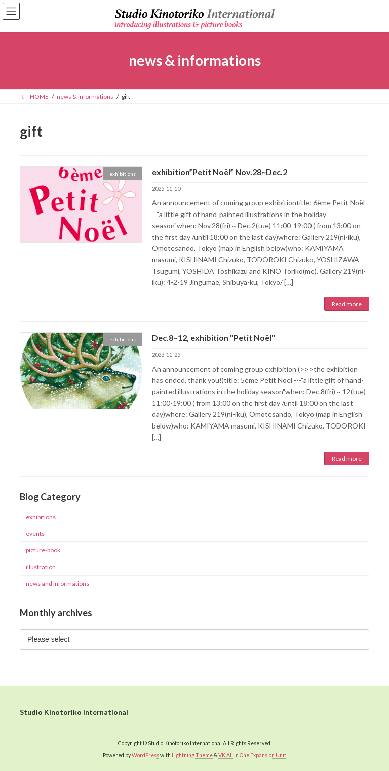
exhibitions (41, 517)
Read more (347, 304)
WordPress (145, 755)
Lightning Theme (192, 755)
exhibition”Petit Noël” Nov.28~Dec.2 (219, 172)
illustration (41, 567)
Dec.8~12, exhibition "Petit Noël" (213, 337)
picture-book (43, 550)
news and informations (57, 584)
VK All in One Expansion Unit (252, 755)
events (35, 533)
